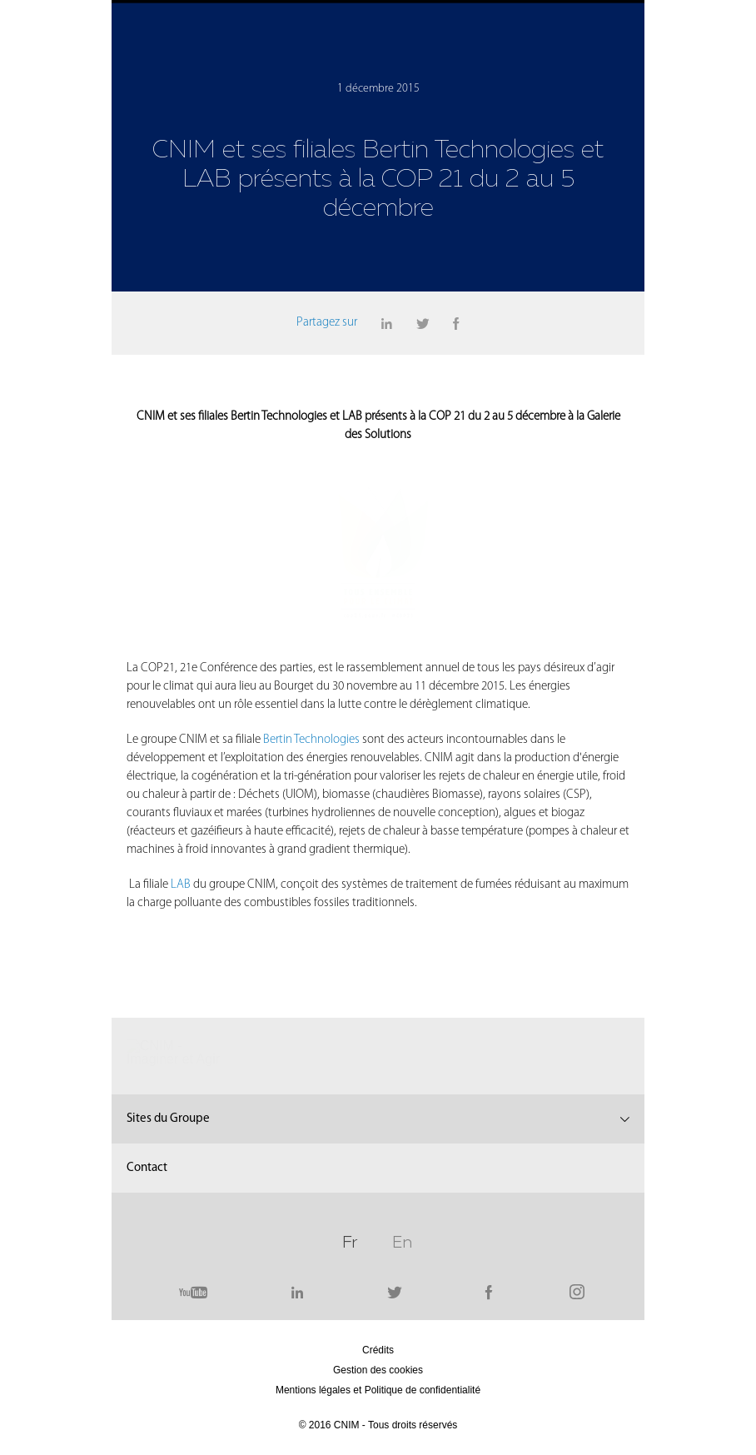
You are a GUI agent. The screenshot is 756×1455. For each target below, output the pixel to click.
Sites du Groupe (168, 1062)
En (402, 1183)
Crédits (378, 1293)
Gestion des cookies (378, 1313)
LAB (182, 828)
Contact (147, 1111)
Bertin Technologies (311, 683)
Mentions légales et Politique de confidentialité (378, 1333)
